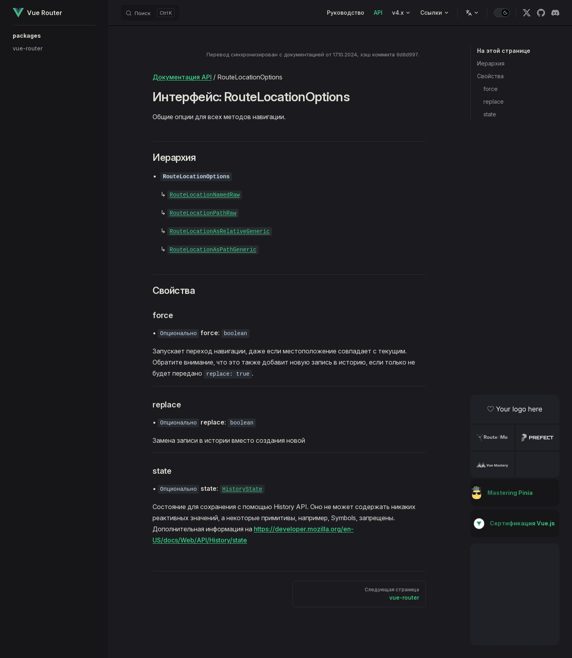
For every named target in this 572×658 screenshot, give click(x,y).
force (490, 88)
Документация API (182, 77)
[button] (54, 35)
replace (493, 101)
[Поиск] (150, 13)
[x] (527, 13)
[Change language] (472, 12)
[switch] (502, 12)
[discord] (555, 13)
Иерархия (490, 63)
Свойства (490, 76)
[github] (541, 13)
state (489, 114)
